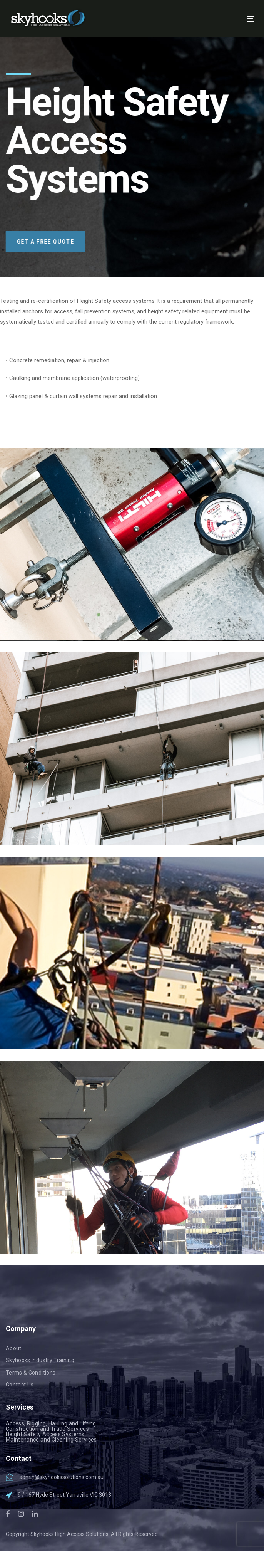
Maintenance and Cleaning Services (51, 1439)
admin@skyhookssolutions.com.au (61, 1477)
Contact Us (20, 1384)
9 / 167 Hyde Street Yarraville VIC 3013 (64, 1495)
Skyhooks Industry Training (40, 1360)
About (14, 1348)
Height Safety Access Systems (45, 1434)
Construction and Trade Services (47, 1429)
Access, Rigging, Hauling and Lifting (51, 1423)
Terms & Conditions (30, 1373)
